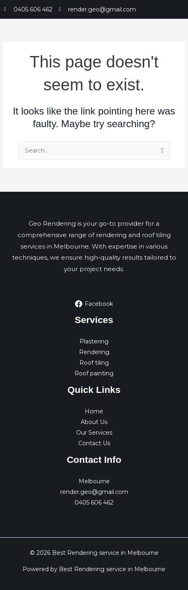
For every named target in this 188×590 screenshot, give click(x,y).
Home (94, 411)
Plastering (94, 341)
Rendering (94, 352)
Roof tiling (94, 362)
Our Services (94, 432)
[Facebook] (93, 303)
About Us (94, 422)
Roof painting (94, 373)
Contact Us (94, 443)
